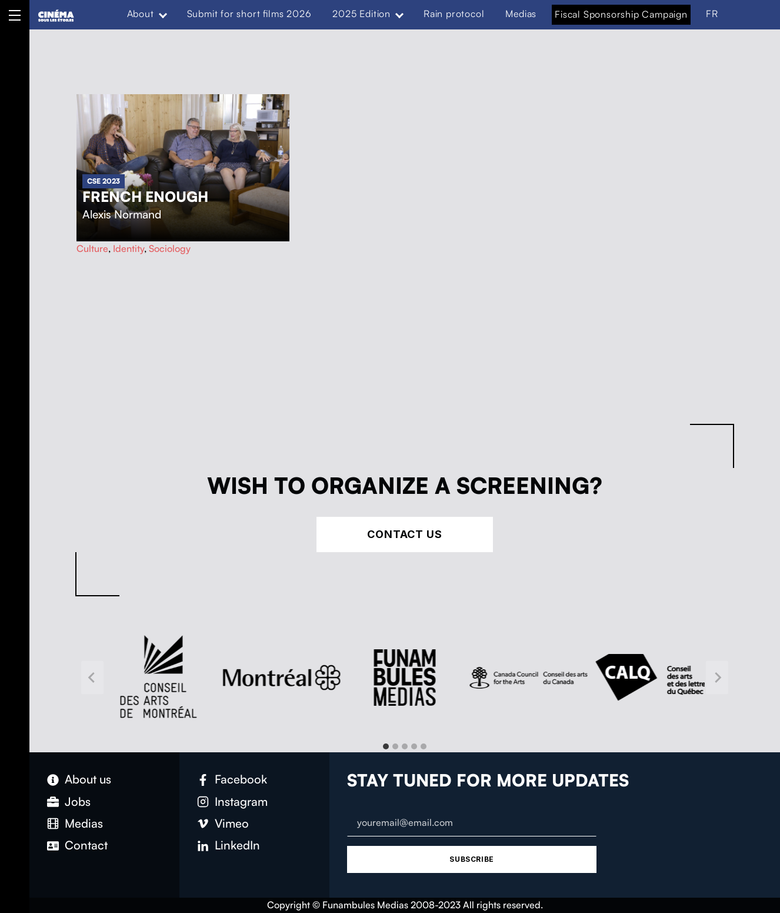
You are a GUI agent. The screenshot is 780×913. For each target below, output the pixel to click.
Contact (86, 845)
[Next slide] (717, 678)
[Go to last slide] (92, 678)
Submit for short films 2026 (249, 13)
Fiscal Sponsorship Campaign (621, 14)
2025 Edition (361, 13)
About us (88, 779)
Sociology (170, 248)
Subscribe (471, 859)
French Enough (145, 196)
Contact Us (404, 534)
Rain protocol (454, 13)
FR (712, 13)
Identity (128, 248)
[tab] (386, 746)
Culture (92, 248)
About (140, 13)
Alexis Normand (121, 214)
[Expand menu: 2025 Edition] (399, 14)
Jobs (78, 801)
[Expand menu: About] (163, 14)
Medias (520, 13)
